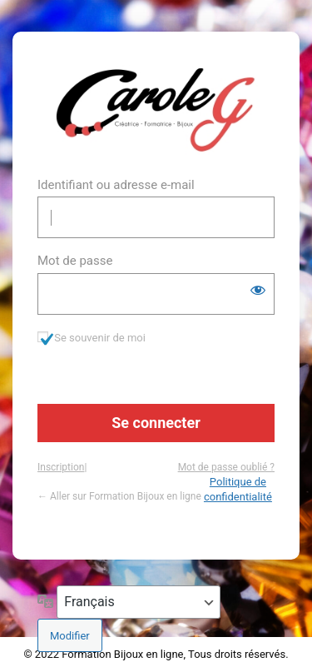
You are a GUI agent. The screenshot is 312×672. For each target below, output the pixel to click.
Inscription (60, 467)
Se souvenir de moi (100, 337)
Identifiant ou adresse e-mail (116, 184)
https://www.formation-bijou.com (156, 110)
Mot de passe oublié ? (226, 467)
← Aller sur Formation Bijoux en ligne (119, 496)
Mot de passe (74, 260)
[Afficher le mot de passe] (258, 289)
